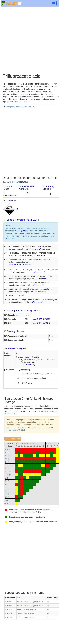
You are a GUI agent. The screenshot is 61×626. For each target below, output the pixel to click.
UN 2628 (8, 609)
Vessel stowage (16, 348)
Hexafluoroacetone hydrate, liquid (30, 602)
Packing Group (48, 187)
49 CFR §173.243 (43, 323)
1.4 (6, 456)
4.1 (37, 443)
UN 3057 (8, 617)
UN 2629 (8, 613)
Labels (10, 200)
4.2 (34, 443)
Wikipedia (27, 102)
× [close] (55, 225)
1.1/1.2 (7, 449)
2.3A (48, 443)
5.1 (28, 443)
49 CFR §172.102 (21, 231)
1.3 (6, 452)
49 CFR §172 (14, 182)
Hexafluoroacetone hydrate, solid (30, 605)
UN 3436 (8, 605)
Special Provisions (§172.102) (22, 220)
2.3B (43, 443)
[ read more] (44, 249)
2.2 (51, 443)
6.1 (22, 443)
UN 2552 (8, 602)
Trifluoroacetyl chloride (26, 617)
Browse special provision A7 (20, 264)
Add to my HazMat (13, 439)
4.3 (31, 443)
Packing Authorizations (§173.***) (23, 310)
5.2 (25, 443)
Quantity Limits (14, 331)
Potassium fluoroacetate (26, 609)
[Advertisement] (30, 40)
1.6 (57, 443)
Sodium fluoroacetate (25, 613)
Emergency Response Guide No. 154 (20, 107)
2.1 (54, 443)
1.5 (6, 459)
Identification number (27, 187)
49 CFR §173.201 (43, 319)
